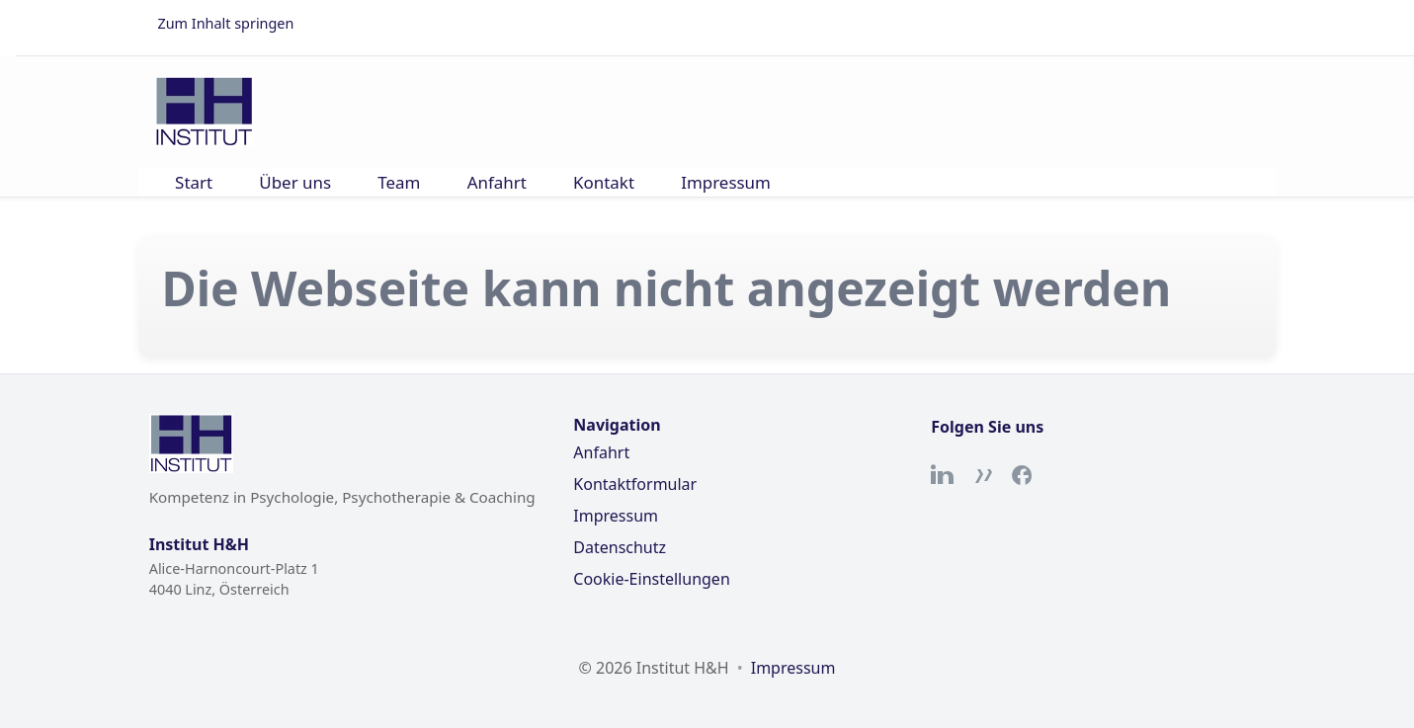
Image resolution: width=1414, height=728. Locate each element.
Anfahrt (497, 182)
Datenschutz (619, 547)
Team (398, 182)
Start (193, 182)
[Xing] (982, 475)
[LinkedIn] (943, 475)
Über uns (295, 182)
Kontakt (603, 182)
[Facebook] (1022, 475)
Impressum (726, 182)
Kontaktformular (635, 484)
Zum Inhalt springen (226, 23)
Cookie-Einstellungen (651, 579)
